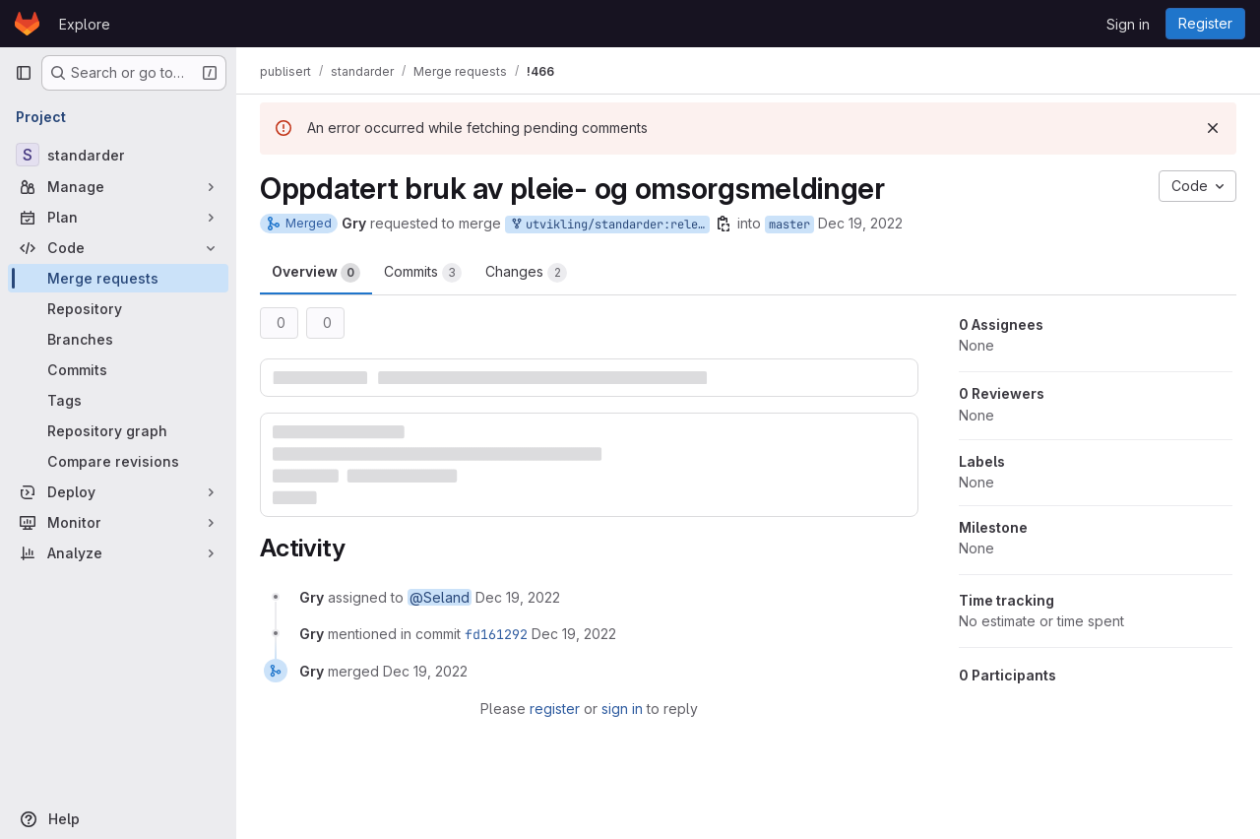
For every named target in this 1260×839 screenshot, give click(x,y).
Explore (84, 24)
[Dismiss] (1213, 128)
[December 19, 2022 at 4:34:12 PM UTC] (517, 597)
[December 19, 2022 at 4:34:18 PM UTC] (574, 633)
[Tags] (118, 400)
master (789, 224)
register (555, 708)
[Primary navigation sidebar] (23, 73)
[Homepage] (27, 23)
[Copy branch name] (723, 223)
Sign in (1128, 24)
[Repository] (118, 308)
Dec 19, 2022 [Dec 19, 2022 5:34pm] (860, 223)
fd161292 (496, 634)
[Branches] (118, 339)
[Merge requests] (118, 278)
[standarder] (118, 154)
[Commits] (118, 369)
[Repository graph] (118, 431)
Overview (316, 273)
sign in (622, 708)
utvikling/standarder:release (609, 225)
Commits (423, 273)
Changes (526, 273)
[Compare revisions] (118, 461)
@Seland (440, 597)
